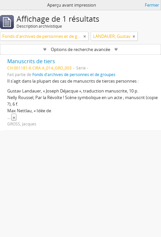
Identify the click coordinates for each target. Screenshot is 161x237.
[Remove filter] (84, 36)
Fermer (152, 5)
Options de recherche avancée (80, 49)
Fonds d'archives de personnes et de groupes (73, 74)
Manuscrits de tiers (31, 61)
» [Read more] (14, 117)
